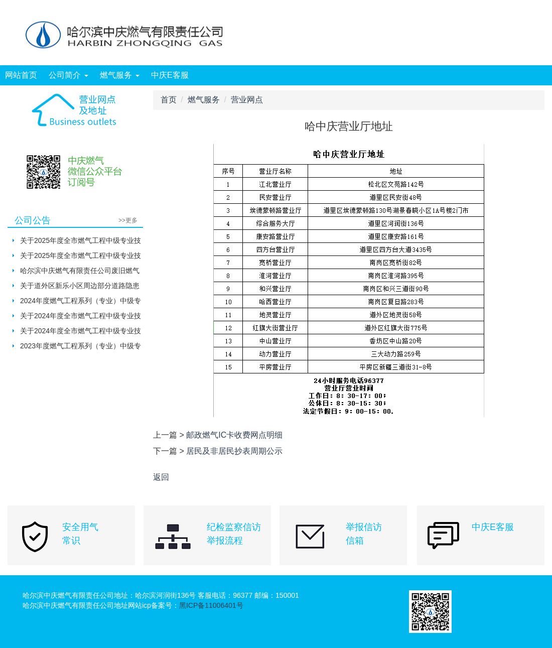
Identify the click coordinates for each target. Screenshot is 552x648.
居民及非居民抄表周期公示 (234, 451)
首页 (169, 99)
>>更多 (127, 220)
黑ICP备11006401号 (211, 605)
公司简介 (68, 75)
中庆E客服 (170, 75)
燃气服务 (119, 75)
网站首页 (21, 75)
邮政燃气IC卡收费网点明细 (234, 435)
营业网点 (247, 99)
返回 (161, 477)
